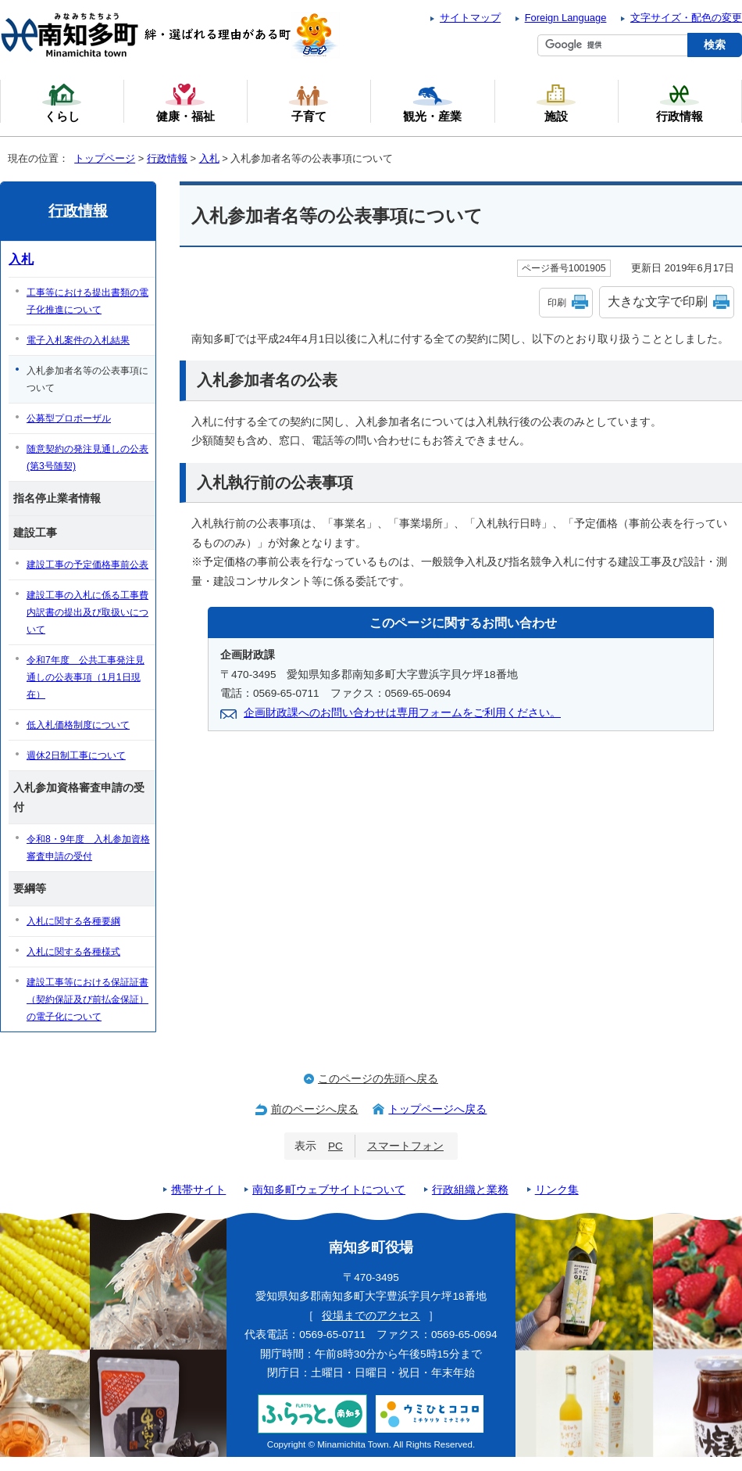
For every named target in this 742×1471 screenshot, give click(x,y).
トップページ (104, 158)
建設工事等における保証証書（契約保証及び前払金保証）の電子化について (87, 999)
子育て (308, 102)
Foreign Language (566, 17)
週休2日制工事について (76, 755)
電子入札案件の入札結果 (78, 340)
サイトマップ (470, 17)
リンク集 (557, 1190)
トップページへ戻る (437, 1109)
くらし (61, 102)
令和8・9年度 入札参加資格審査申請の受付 (88, 848)
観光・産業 (432, 102)
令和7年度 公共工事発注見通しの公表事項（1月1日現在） (85, 677)
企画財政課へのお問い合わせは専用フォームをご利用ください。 (402, 713)
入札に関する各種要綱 (73, 921)
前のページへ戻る (315, 1109)
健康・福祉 (185, 102)
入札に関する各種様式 (73, 951)
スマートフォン (405, 1146)
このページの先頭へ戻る (378, 1079)
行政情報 (167, 158)
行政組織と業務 (470, 1190)
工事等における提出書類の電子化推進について (87, 301)
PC (335, 1146)
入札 (209, 158)
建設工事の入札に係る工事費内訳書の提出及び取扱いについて (87, 612)
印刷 (557, 302)
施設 (556, 102)
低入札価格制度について (78, 724)
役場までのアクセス (371, 1316)
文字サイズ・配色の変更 (686, 17)
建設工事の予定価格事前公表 (87, 564)
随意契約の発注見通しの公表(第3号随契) (87, 457)
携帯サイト (198, 1190)
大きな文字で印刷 (658, 301)
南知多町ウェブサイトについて (328, 1190)
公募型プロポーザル (69, 418)
